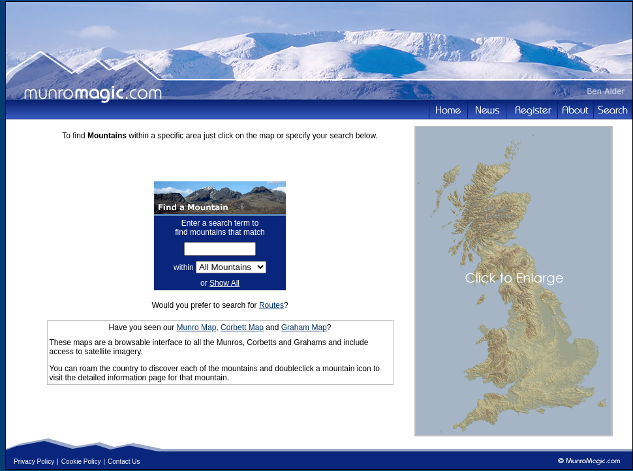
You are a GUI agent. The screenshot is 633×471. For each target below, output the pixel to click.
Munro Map (197, 327)
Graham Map (304, 327)
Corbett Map (242, 327)
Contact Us (124, 461)
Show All (224, 283)
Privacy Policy (34, 461)
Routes (271, 305)
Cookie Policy (81, 461)
